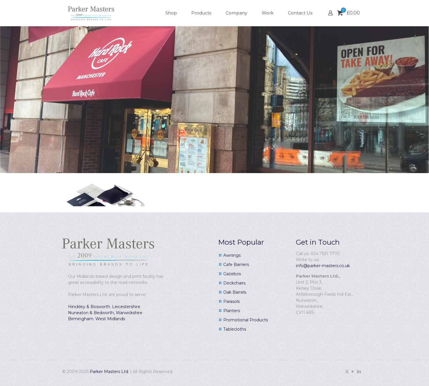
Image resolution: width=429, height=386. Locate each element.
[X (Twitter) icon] (347, 371)
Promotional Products (245, 320)
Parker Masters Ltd (109, 371)
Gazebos (232, 273)
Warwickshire (129, 312)
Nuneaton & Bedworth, (91, 312)
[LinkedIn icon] (359, 371)
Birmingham (80, 318)
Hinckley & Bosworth (89, 306)
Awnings (232, 255)
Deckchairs (234, 283)
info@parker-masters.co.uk (323, 265)
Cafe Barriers (236, 264)
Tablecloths (234, 329)
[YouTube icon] (353, 371)
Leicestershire (126, 306)
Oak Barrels (234, 292)
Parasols (231, 301)
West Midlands (110, 318)
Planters (231, 310)
